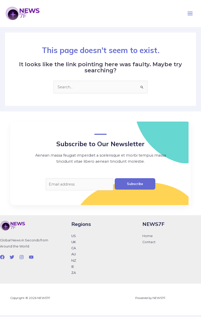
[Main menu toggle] (190, 15)
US (73, 238)
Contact (149, 244)
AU (73, 256)
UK (73, 244)
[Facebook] (2, 259)
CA (73, 250)
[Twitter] (12, 259)
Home (147, 238)
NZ (73, 262)
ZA (73, 275)
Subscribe (135, 186)
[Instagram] (21, 259)
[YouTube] (31, 259)
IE (72, 269)
